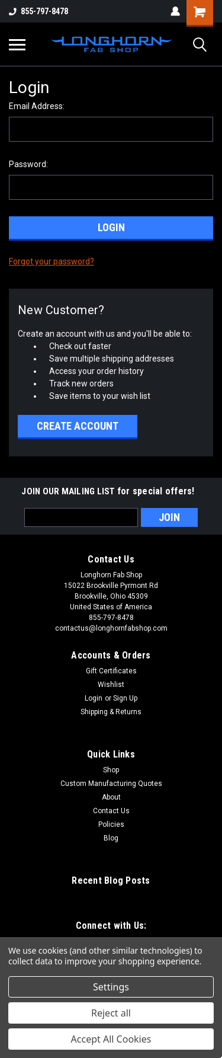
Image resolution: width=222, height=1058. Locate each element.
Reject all (111, 1012)
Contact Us (111, 811)
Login (93, 698)
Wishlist (111, 684)
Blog (111, 838)
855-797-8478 (38, 11)
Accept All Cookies (111, 1039)
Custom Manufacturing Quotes (111, 783)
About (111, 797)
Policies (111, 824)
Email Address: (37, 106)
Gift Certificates (111, 671)
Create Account (77, 426)
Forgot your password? (51, 261)
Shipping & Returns (111, 712)
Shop (111, 770)
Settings (111, 986)
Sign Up (125, 698)
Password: (28, 164)
